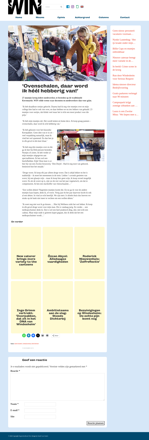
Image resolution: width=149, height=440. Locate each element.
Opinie (61, 17)
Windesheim (27, 344)
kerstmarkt (18, 344)
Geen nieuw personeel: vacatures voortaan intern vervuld (124, 32)
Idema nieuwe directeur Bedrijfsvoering (124, 86)
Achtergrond (82, 17)
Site (12, 416)
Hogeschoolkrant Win (25, 436)
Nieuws (40, 17)
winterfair (35, 344)
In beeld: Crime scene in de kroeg (125, 68)
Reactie (15, 371)
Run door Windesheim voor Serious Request (124, 77)
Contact (125, 17)
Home (18, 17)
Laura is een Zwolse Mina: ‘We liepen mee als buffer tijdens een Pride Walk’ (125, 113)
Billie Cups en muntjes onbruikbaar (124, 50)
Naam (14, 404)
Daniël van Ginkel (43, 436)
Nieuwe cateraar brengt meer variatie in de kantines (124, 59)
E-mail (14, 410)
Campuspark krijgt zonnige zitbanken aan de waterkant (125, 104)
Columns (104, 17)
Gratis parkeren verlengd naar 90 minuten (125, 95)
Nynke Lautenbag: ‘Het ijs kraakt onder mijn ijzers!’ (124, 41)
